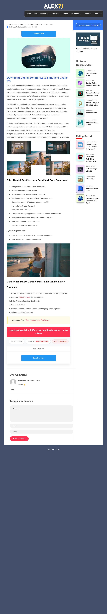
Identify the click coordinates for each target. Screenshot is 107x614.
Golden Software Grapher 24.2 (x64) (92, 201)
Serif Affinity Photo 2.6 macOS (93, 84)
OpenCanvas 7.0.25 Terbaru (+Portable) (91, 147)
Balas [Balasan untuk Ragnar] (12, 389)
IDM (36, 14)
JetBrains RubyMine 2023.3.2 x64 (91, 159)
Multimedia (76, 14)
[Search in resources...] (88, 25)
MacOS (88, 14)
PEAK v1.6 (90, 179)
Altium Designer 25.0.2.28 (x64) (92, 104)
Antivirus (55, 14)
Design (11, 27)
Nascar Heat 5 (91, 113)
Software (16, 24)
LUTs (23, 24)
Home (28, 14)
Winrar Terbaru (24, 297)
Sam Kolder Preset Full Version (37, 320)
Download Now (38, 33)
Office (65, 14)
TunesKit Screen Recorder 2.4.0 (92, 94)
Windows (44, 14)
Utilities (97, 14)
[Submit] (98, 25)
